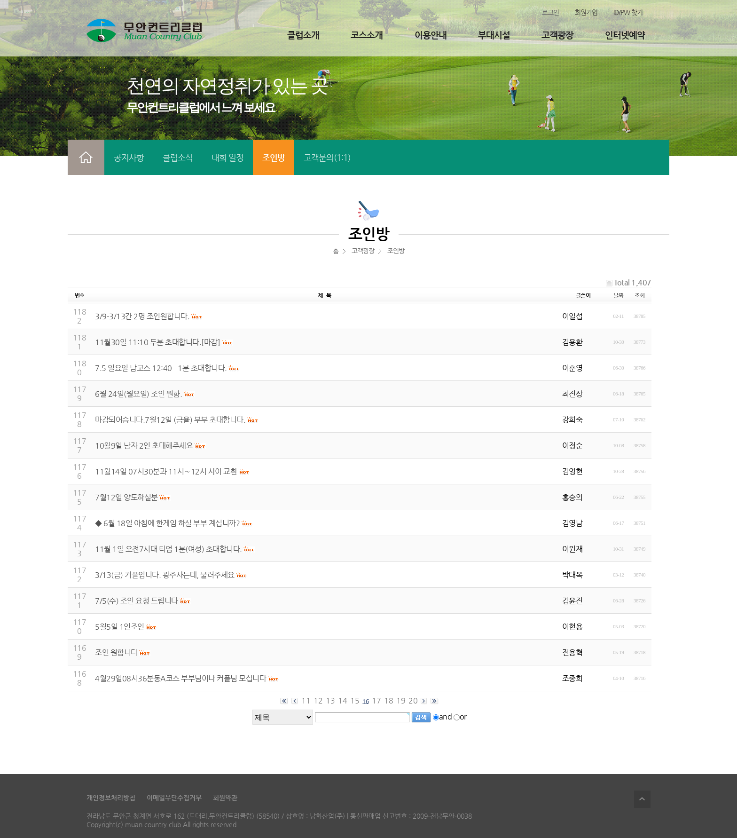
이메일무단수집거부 (174, 797)
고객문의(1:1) (327, 157)
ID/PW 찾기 (628, 12)
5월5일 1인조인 (119, 626)
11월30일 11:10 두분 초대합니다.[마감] (157, 342)
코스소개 (367, 35)
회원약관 (225, 797)
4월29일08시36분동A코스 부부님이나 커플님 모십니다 (180, 678)
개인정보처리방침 (110, 797)
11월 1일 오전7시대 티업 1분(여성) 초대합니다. (168, 549)
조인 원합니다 (116, 652)
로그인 (550, 12)
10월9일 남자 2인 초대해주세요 (144, 445)
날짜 (618, 295)
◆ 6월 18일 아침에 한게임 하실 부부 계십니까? (167, 523)
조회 (639, 295)
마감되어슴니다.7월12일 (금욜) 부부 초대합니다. (170, 419)
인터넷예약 (625, 35)
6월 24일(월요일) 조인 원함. (138, 393)
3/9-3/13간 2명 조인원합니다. (142, 316)
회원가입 (586, 12)
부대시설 (494, 35)
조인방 (273, 157)
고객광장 (557, 35)
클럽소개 (303, 35)
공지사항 (129, 157)
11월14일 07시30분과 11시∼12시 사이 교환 (166, 471)
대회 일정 (227, 157)
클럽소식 (178, 157)
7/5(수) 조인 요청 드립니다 (136, 600)
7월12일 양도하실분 (126, 497)
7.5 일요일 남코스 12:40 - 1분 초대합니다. (161, 368)
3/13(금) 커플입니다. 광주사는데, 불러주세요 (165, 574)
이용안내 (431, 35)
